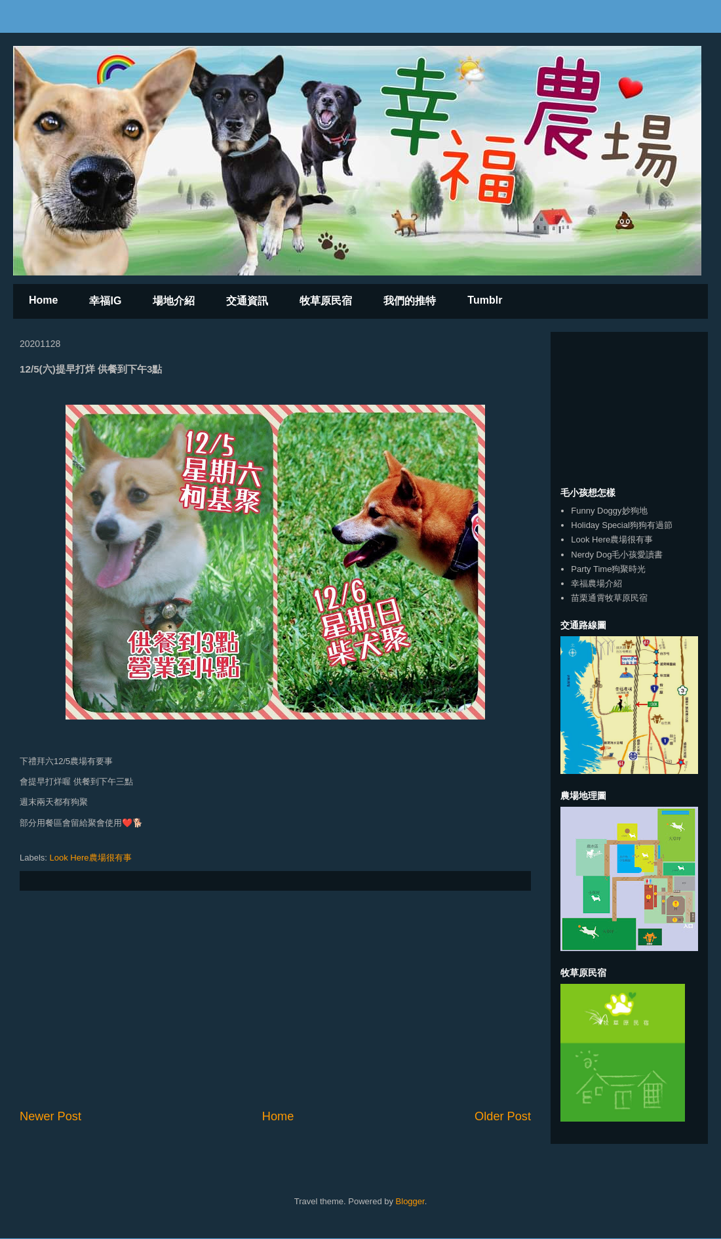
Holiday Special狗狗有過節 (621, 525)
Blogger (410, 1201)
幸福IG (105, 300)
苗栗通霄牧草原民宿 (609, 598)
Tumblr (484, 300)
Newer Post (50, 1116)
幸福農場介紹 (596, 583)
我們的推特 (409, 300)
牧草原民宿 (326, 300)
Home (43, 300)
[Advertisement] (275, 999)
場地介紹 (174, 300)
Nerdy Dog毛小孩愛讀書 (617, 554)
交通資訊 (247, 300)
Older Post (503, 1116)
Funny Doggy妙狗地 (609, 511)
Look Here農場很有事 (91, 858)
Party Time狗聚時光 (608, 569)
